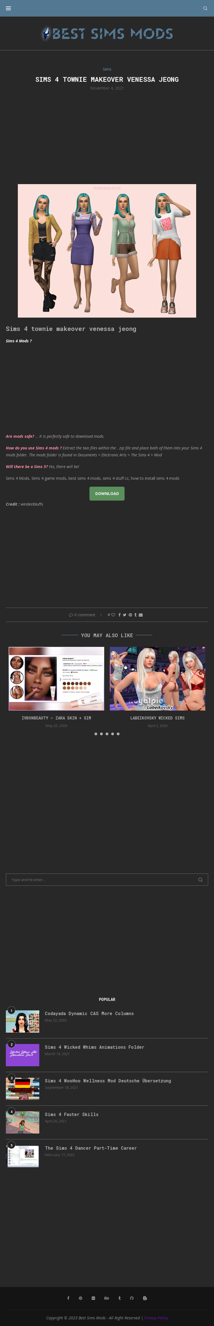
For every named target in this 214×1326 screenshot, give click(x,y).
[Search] (205, 8)
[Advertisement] (107, 137)
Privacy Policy (156, 1317)
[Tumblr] (119, 1298)
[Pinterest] (80, 1298)
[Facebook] (68, 1298)
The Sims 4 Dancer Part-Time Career (91, 1148)
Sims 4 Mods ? (18, 340)
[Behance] (106, 1298)
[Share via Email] (141, 614)
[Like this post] (113, 614)
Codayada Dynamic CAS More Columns (90, 1013)
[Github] (131, 1298)
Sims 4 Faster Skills (72, 1114)
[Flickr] (93, 1298)
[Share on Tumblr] (135, 614)
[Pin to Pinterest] (130, 614)
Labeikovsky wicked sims (157, 718)
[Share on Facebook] (119, 614)
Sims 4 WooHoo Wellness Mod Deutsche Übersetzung (108, 1080)
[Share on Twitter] (125, 614)
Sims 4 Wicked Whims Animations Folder (95, 1047)
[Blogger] (145, 1298)
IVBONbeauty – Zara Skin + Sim (56, 718)
